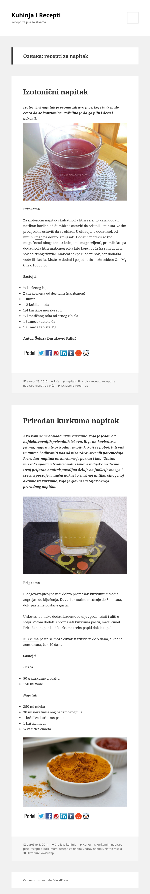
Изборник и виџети (133, 23)
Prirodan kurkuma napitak (71, 420)
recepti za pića (45, 385)
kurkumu (98, 594)
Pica (80, 381)
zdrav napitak (94, 849)
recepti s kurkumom (43, 849)
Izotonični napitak (55, 91)
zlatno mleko (113, 849)
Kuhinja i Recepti (36, 15)
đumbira (61, 225)
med (38, 237)
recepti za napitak (71, 849)
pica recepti (92, 381)
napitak (71, 381)
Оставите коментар (74, 385)
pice (26, 849)
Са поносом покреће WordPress (45, 880)
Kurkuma (31, 639)
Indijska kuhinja (65, 844)
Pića (56, 381)
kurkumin (103, 844)
